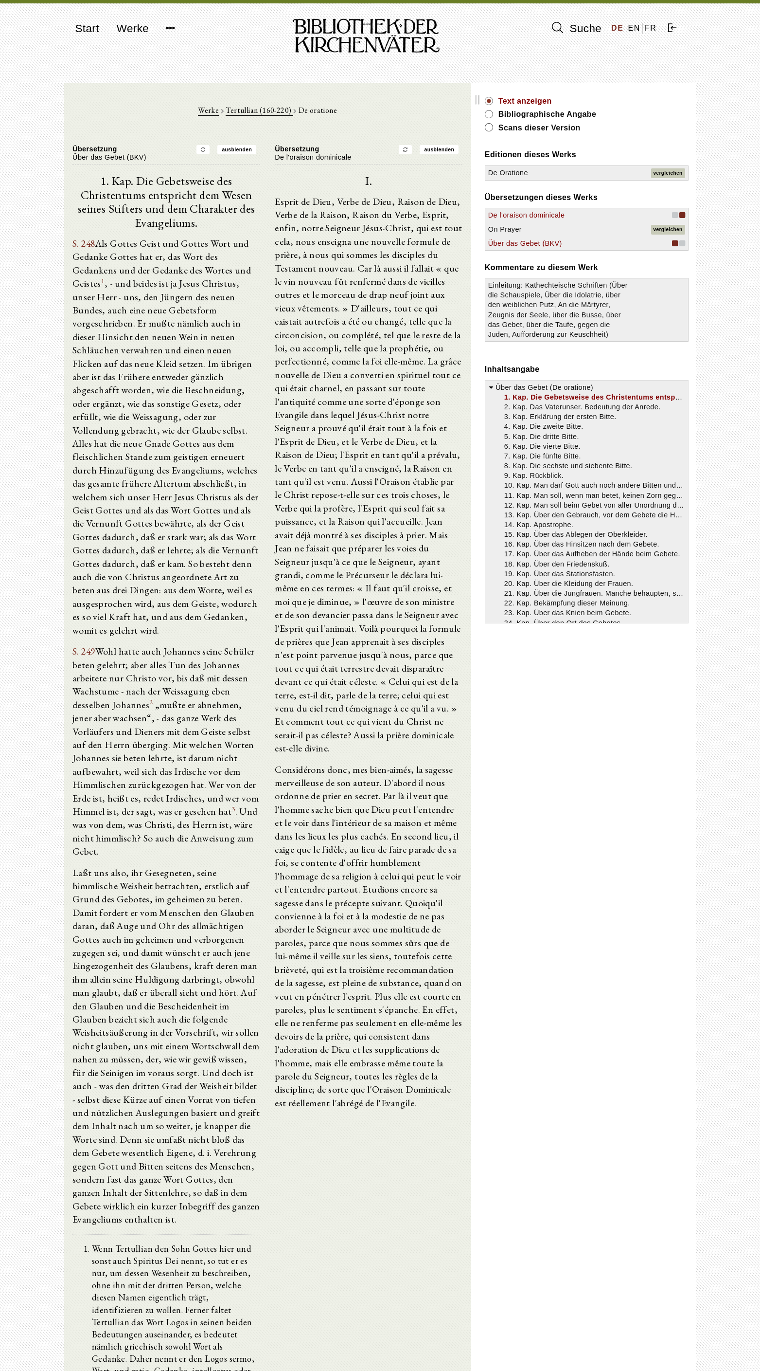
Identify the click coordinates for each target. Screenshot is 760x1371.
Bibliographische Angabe (615, 114)
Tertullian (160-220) (292, 113)
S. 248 (83, 232)
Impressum (564, 1339)
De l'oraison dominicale (594, 215)
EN (634, 28)
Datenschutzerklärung (581, 1349)
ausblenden (270, 152)
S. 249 (83, 580)
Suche (576, 28)
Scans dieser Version (607, 128)
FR (651, 28)
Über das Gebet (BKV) (593, 243)
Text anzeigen (592, 101)
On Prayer (572, 229)
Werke (133, 28)
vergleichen (668, 173)
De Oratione (576, 173)
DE (617, 28)
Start (87, 28)
